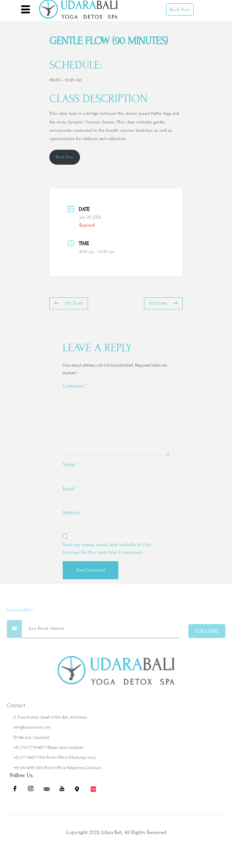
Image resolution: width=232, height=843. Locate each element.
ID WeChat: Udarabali (31, 737)
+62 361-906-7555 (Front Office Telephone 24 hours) (57, 767)
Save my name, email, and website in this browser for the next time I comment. (107, 548)
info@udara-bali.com (31, 727)
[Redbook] (96, 790)
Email (70, 489)
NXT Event (163, 303)
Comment (75, 386)
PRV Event (68, 303)
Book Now (180, 9)
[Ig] (33, 790)
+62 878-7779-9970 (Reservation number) (48, 747)
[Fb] (17, 790)
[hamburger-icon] (25, 10)
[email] (100, 629)
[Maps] (80, 790)
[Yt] (64, 790)
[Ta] (49, 790)
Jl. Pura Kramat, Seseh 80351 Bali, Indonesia (50, 717)
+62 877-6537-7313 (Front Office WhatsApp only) (54, 757)
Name (70, 464)
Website (71, 513)
